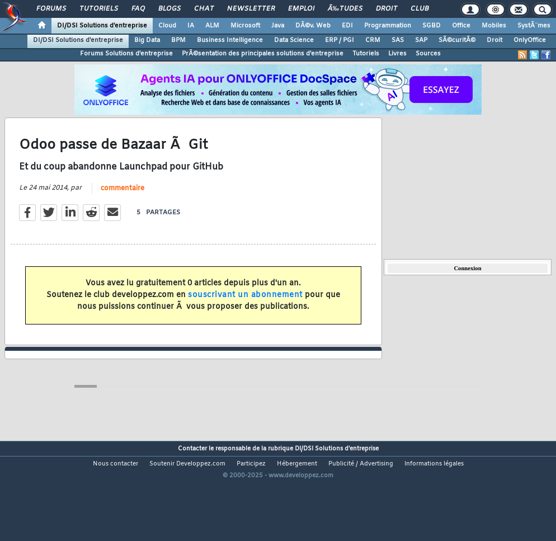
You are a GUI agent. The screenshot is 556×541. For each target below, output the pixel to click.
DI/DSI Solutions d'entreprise (102, 26)
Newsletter (251, 8)
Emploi (301, 8)
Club (419, 8)
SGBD (431, 26)
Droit (386, 8)
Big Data (147, 40)
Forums (51, 8)
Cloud (167, 26)
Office (461, 26)
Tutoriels (98, 8)
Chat (204, 8)
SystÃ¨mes (533, 26)
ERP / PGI (339, 40)
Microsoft (245, 26)
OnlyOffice (529, 40)
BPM (178, 40)
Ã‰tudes (345, 8)
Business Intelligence (230, 40)
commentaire (122, 202)
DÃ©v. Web (313, 26)
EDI (347, 26)
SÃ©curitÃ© (457, 40)
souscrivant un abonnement (245, 309)
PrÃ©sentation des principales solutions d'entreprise (262, 54)
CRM (372, 40)
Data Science (294, 40)
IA (190, 26)
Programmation (387, 26)
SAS (398, 40)
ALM (212, 26)
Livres (397, 54)
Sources (428, 54)
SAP (421, 40)
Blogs (169, 8)
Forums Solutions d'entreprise (126, 54)
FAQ (138, 8)
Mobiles (494, 26)
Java (277, 26)
